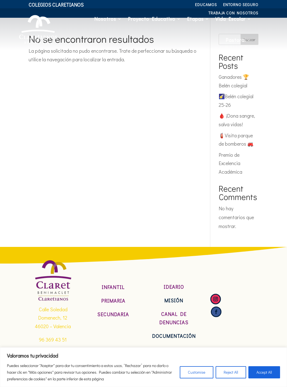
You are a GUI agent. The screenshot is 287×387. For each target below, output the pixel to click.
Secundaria (113, 314)
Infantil (113, 287)
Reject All (231, 372)
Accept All (264, 372)
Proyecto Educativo (151, 19)
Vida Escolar (230, 19)
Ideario (174, 287)
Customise (196, 372)
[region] (143, 367)
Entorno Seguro (240, 5)
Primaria (113, 300)
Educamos (206, 5)
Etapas (195, 19)
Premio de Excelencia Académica (230, 163)
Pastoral (236, 40)
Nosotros (105, 19)
